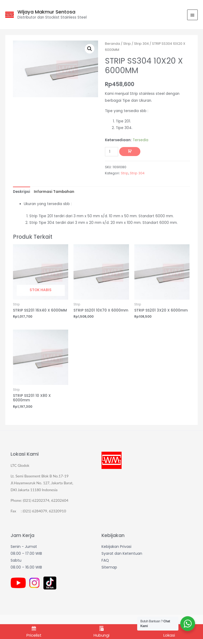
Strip (127, 43)
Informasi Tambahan (54, 191)
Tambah (129, 151)
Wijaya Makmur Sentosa (46, 11)
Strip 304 (141, 43)
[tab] (21, 192)
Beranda (112, 43)
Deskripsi (21, 191)
